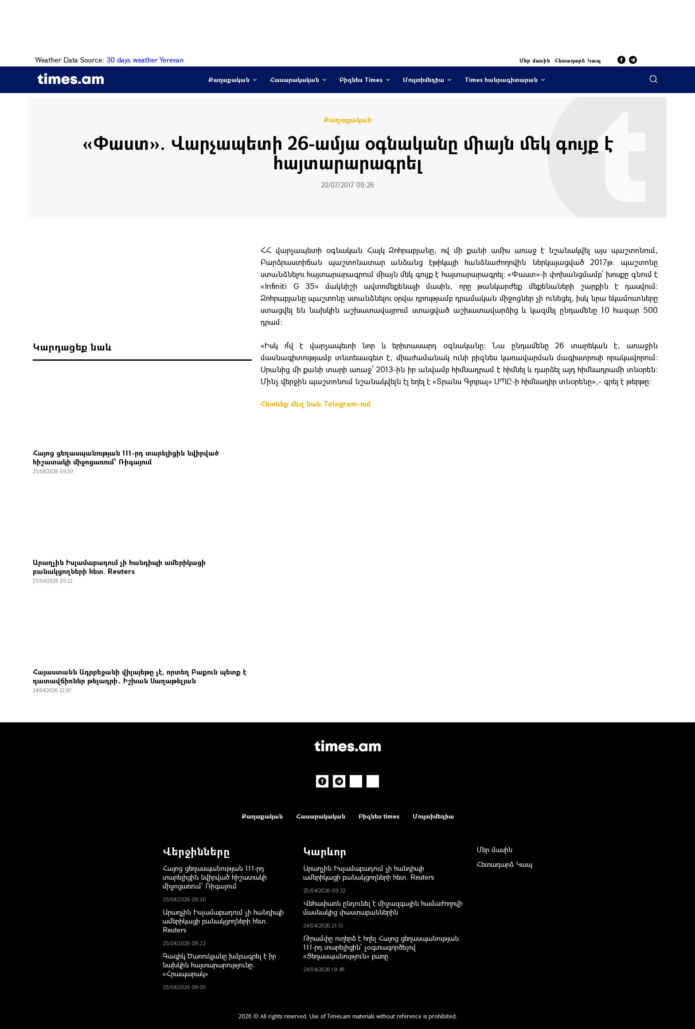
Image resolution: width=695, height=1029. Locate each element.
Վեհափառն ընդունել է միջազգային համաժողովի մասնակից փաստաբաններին (383, 907)
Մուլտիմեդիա (423, 79)
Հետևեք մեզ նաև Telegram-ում (316, 403)
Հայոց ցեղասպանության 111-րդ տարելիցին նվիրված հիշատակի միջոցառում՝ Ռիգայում (126, 457)
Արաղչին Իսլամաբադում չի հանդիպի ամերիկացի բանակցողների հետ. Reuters (119, 566)
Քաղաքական (229, 79)
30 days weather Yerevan (145, 59)
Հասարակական (294, 79)
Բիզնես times (379, 816)
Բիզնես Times (361, 79)
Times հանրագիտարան (501, 79)
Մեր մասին (535, 60)
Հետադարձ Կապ (577, 60)
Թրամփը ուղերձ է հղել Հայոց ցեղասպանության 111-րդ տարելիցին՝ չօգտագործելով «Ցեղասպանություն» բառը (381, 946)
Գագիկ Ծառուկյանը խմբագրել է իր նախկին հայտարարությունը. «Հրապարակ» (219, 964)
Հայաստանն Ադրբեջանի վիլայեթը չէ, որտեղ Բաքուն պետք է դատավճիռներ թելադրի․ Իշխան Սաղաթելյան (139, 676)
